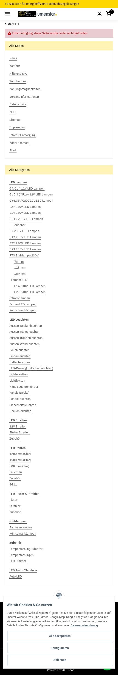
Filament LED (18, 280)
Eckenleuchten (19, 350)
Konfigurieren (60, 648)
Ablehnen (59, 660)
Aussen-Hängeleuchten (24, 332)
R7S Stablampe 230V (24, 255)
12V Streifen (17, 426)
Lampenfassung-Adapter (25, 549)
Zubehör (19, 225)
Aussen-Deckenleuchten (25, 326)
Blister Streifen (19, 432)
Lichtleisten (17, 380)
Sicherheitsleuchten (22, 405)
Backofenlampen (20, 527)
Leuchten (15, 472)
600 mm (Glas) (19, 466)
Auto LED (15, 576)
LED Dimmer (17, 561)
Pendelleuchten (20, 399)
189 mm (19, 274)
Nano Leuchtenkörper (23, 387)
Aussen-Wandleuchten (24, 344)
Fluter (13, 500)
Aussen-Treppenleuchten (25, 338)
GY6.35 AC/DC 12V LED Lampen (31, 201)
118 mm (19, 267)
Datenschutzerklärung (84, 625)
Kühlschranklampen (22, 310)
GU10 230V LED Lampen (26, 219)
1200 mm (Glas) (20, 454)
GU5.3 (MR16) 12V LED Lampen (31, 194)
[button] (99, 14)
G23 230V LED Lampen (25, 249)
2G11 (13, 484)
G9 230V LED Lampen (24, 231)
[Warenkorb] (108, 14)
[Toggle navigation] (7, 13)
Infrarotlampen (19, 298)
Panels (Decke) (19, 393)
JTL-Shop (68, 670)
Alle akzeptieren (60, 636)
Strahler (14, 506)
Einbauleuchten (19, 356)
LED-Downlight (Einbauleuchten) (31, 368)
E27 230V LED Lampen (25, 207)
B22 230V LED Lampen (25, 243)
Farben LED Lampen (22, 304)
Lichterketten (18, 374)
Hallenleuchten (19, 362)
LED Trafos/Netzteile (23, 570)
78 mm (19, 262)
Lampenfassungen (21, 555)
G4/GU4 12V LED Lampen (26, 188)
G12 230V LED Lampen (25, 237)
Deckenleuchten (20, 411)
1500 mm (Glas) (20, 460)
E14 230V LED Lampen (25, 213)
